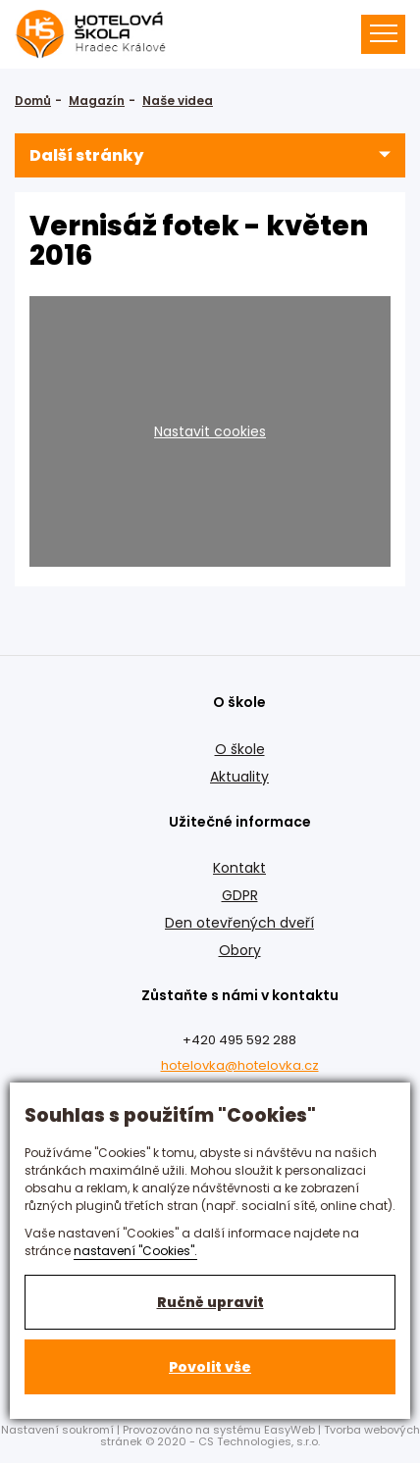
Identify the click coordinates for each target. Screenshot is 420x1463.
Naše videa (177, 100)
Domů (33, 100)
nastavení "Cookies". (135, 1250)
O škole (240, 749)
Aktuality (239, 776)
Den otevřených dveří (239, 923)
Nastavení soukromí (57, 1430)
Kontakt (239, 868)
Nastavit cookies (210, 431)
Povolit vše (210, 1367)
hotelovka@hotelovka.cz (240, 1065)
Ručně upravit (210, 1302)
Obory (240, 950)
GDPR (240, 895)
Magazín (97, 100)
